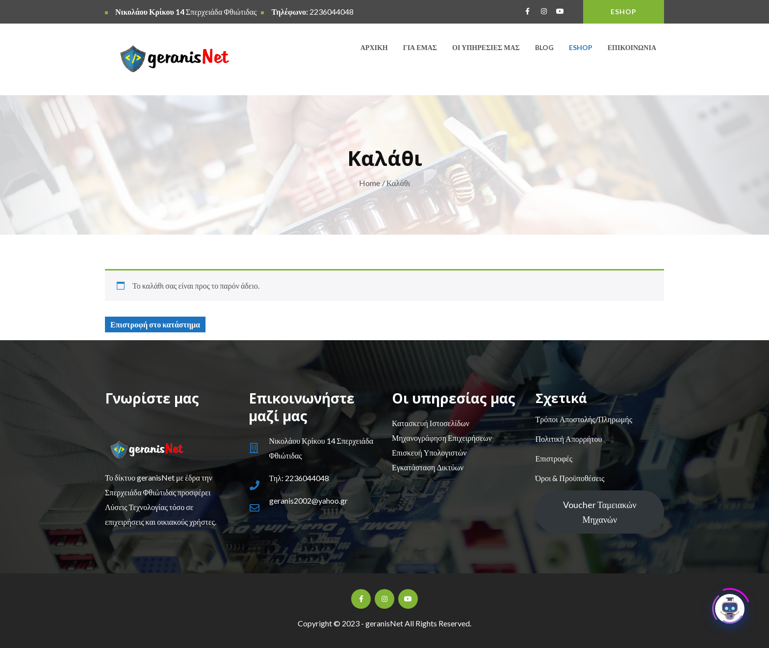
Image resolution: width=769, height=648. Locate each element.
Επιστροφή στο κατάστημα (155, 324)
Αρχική (374, 47)
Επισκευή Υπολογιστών (429, 452)
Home (370, 183)
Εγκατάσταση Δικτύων (427, 467)
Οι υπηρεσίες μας (486, 47)
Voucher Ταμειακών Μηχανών (600, 512)
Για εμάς (420, 47)
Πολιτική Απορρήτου (569, 438)
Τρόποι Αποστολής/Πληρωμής (584, 419)
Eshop (580, 47)
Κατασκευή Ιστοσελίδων (430, 423)
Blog (544, 47)
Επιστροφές (554, 458)
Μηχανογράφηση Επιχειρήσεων (442, 437)
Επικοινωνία (632, 47)
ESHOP (624, 11)
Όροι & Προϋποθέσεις (570, 478)
